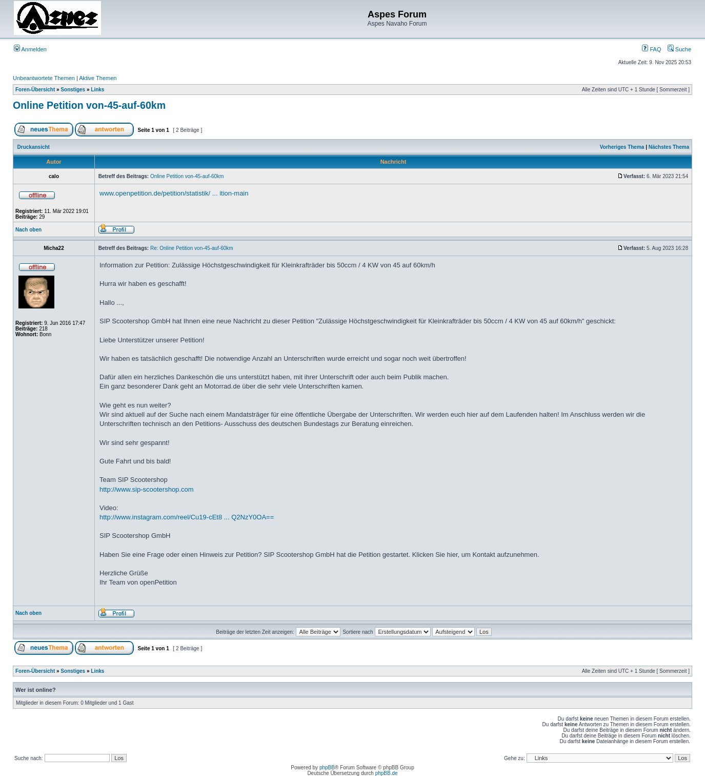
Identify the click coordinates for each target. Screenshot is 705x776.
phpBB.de (386, 773)
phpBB (327, 767)
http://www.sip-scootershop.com (146, 489)
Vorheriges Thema (622, 147)
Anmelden (30, 49)
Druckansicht (33, 147)
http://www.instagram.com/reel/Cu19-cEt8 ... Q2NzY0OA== (186, 517)
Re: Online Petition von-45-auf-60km (191, 248)
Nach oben (28, 229)
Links (97, 89)
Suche (679, 49)
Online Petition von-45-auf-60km (89, 105)
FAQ (651, 49)
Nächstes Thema (669, 147)
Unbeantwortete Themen (44, 78)
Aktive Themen (97, 78)
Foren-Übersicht (35, 89)
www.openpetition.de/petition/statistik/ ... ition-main (173, 193)
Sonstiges (73, 89)
